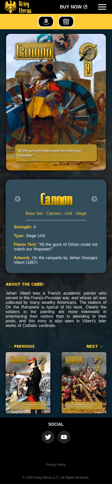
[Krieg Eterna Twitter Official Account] (48, 437)
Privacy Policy (56, 465)
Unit (68, 213)
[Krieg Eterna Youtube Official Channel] (64, 437)
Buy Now (74, 6)
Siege (81, 213)
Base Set (34, 213)
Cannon (54, 213)
